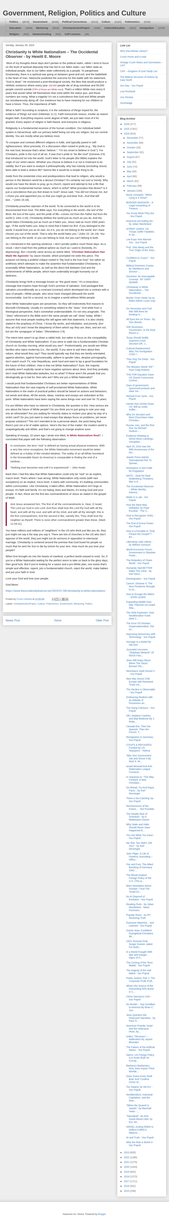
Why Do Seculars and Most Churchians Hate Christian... (139, 417)
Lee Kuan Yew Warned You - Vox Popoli (138, 241)
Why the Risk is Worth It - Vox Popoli (140, 1144)
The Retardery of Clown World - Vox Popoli (139, 562)
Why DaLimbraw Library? (134, 51)
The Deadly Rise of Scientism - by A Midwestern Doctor (137, 816)
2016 (127, 1186)
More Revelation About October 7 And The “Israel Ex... (138, 888)
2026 (127, 124)
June (130, 166)
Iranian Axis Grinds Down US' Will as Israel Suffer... (140, 406)
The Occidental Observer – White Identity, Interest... (140, 489)
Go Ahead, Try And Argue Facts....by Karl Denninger (140, 790)
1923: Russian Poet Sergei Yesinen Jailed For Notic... (139, 944)
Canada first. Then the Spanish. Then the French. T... (138, 729)
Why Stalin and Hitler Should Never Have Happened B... (138, 827)
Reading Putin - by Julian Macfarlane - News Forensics (140, 907)
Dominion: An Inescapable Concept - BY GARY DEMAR (140, 279)
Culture (106, 21)
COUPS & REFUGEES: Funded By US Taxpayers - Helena (139, 747)
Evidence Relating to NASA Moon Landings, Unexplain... (140, 438)
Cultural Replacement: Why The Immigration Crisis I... (139, 351)
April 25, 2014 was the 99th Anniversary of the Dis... (140, 449)
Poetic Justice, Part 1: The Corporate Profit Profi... (140, 979)
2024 (127, 133)
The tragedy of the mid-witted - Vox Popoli (139, 972)
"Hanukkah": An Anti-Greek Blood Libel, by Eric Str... (139, 1119)
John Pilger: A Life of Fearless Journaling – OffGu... (139, 856)
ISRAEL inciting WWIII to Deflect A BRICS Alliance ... (139, 1129)
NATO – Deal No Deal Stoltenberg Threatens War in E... (139, 478)
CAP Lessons (72, 34)
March (130, 181)
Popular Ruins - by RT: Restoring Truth (138, 916)
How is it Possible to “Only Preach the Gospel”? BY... (140, 534)
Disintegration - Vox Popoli (140, 578)
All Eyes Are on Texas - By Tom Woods (140, 321)
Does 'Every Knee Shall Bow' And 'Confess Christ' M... (139, 1079)
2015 (127, 1191)
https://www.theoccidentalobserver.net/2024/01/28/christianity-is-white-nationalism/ (56, 590)
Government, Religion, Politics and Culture (74, 13)
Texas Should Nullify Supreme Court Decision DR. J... (137, 340)
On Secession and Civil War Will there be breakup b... (139, 311)
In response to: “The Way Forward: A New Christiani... (140, 780)
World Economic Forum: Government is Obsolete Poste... (140, 552)
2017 (127, 1181)
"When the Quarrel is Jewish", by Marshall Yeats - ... (138, 1108)
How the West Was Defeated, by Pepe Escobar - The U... (137, 507)
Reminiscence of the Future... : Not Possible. (140, 807)
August (131, 157)
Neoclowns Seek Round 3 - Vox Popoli (140, 672)
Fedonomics (132, 21)
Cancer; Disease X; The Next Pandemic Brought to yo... (140, 586)
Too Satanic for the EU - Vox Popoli (139, 1088)
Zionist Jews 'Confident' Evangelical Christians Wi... (139, 933)
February (132, 185)
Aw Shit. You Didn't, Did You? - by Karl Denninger (139, 845)
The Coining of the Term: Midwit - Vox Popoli (139, 964)
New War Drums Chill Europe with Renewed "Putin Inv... (139, 681)
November (133, 142)
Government (40, 21)
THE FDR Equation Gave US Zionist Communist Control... (140, 377)
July (129, 161)
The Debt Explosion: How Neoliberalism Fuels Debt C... (140, 615)
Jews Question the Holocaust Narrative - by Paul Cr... (140, 1018)
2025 (127, 128)
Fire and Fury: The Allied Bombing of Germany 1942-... (139, 867)
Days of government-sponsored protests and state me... (140, 388)
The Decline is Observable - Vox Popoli (140, 691)
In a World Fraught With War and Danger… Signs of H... (139, 954)
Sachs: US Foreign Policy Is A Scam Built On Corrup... (140, 1057)
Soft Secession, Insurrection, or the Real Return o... (140, 330)
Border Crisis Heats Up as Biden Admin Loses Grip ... (140, 300)
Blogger (102, 1214)
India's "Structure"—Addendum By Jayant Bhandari (139, 1039)
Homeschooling (42, 34)
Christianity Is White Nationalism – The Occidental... (137, 290)
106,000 (52, 85)
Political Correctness (74, 21)
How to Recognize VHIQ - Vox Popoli (140, 517)
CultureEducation (114, 28)
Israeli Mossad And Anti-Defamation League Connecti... (139, 769)
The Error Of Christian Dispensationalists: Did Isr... (140, 626)
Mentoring (42, 28)
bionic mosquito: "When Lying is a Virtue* (139, 196)
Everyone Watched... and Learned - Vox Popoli (140, 924)
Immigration (147, 28)
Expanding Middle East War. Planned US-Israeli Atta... (140, 604)
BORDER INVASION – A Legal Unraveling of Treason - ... (139, 205)
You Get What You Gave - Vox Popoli (140, 837)
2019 (127, 1171)
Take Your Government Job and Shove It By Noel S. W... (138, 758)
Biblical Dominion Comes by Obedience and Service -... (140, 268)
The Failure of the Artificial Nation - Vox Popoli (140, 1049)
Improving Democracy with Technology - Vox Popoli (140, 635)
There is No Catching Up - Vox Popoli (140, 800)
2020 (127, 1166)
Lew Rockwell (127, 91)
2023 (127, 1152)
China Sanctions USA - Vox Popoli (138, 998)
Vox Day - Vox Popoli (131, 85)
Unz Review (126, 97)
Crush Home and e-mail (133, 56)
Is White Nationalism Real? (84, 435)
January (131, 190)
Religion (14, 34)
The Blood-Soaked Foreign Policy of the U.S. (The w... (138, 878)
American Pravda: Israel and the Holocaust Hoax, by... (139, 1028)
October (131, 147)
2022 (127, 1157)
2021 (127, 1162)
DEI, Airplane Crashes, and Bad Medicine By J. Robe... (140, 718)
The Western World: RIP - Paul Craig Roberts (140, 368)
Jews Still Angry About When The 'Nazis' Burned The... (138, 663)
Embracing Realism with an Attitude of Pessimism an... (139, 700)
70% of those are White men (47, 89)
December (133, 137)
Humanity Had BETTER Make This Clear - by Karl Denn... (139, 571)
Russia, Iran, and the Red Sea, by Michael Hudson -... (140, 428)
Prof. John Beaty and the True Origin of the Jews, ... (140, 250)
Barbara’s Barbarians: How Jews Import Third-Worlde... (140, 1068)
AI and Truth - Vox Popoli (140, 1137)
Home (58, 620)
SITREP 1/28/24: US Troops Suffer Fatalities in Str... (140, 231)
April (129, 176)
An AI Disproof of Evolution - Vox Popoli (139, 898)
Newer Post (13, 620)
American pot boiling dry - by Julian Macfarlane (140, 222)
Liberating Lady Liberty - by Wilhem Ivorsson (139, 543)
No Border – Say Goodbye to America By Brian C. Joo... (140, 1007)
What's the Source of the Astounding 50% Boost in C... (140, 988)
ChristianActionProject (76, 28)
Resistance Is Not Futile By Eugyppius (139, 469)
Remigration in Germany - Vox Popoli (140, 738)
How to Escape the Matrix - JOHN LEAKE (140, 596)
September (133, 152)
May (129, 171)
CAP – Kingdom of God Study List (138, 71)
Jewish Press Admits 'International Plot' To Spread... (139, 460)
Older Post (102, 620)
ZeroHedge (126, 103)
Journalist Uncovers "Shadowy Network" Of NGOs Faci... (140, 652)
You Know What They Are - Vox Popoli (140, 215)
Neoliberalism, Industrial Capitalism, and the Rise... (139, 1097)
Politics (13, 21)
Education (15, 28)
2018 (127, 1176)
